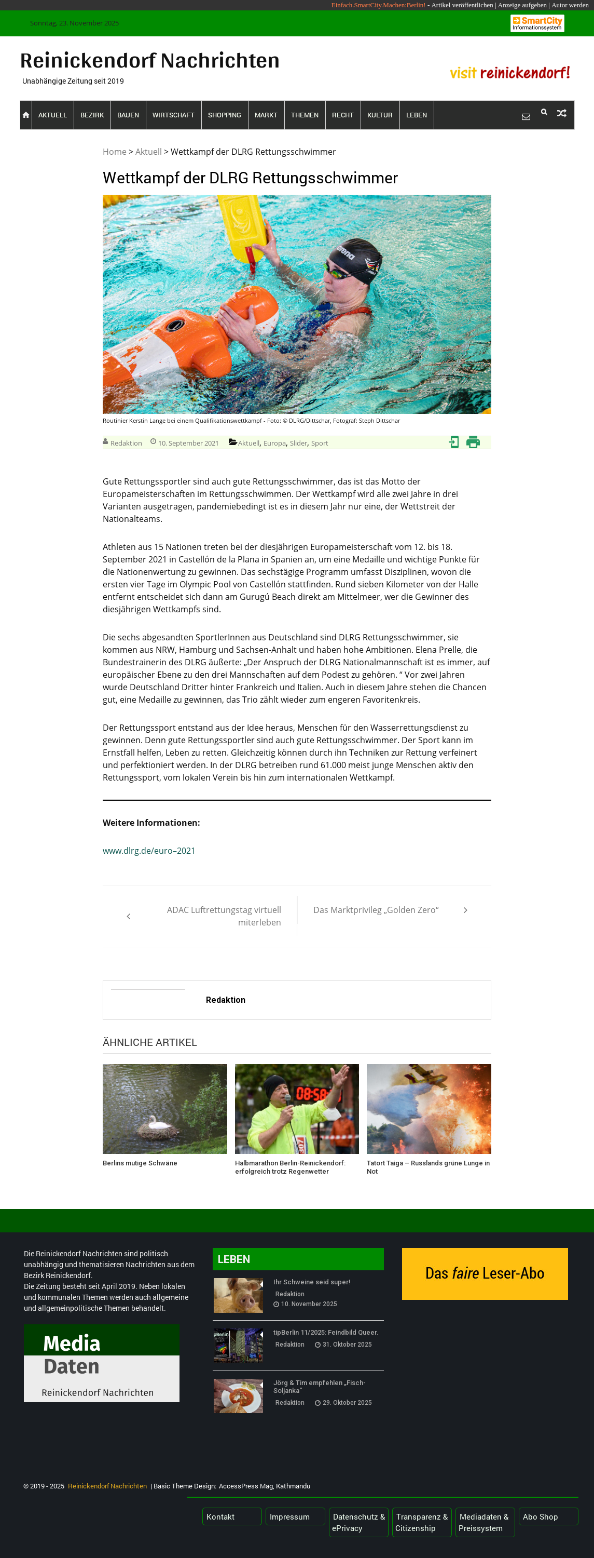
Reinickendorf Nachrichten (150, 59)
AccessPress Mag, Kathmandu (264, 1485)
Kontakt (220, 1516)
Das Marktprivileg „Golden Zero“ (376, 910)
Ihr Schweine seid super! (312, 1282)
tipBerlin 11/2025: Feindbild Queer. (326, 1332)
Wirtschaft (174, 114)
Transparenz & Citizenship (421, 1522)
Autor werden (570, 5)
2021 (186, 850)
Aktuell (52, 114)
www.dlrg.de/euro (138, 850)
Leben (416, 114)
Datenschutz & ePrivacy (358, 1522)
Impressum (290, 1516)
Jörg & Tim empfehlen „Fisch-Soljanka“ (319, 1387)
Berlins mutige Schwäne (140, 1163)
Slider (298, 443)
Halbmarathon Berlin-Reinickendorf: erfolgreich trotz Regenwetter (290, 1167)
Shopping (224, 114)
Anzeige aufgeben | (524, 5)
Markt (266, 114)
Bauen (128, 114)
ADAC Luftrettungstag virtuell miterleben (224, 916)
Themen (305, 114)
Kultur (380, 114)
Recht (343, 114)
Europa (275, 443)
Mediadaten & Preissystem (483, 1522)
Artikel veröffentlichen (462, 5)
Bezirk (92, 114)
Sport (319, 443)
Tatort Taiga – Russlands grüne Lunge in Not (428, 1167)
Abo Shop (540, 1516)
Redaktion (126, 443)
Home (115, 151)
